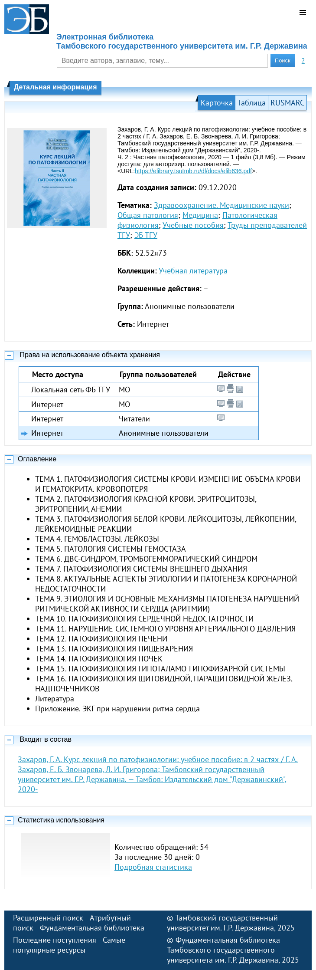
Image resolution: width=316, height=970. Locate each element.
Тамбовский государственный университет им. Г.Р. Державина (222, 923)
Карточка (217, 103)
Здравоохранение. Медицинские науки (221, 205)
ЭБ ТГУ (145, 235)
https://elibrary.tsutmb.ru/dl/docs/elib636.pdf (193, 171)
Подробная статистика (153, 867)
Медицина (200, 215)
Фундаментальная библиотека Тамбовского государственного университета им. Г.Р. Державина (223, 950)
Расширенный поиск (48, 918)
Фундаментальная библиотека (92, 928)
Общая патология (147, 215)
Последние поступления (54, 940)
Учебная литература (193, 271)
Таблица (252, 103)
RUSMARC (287, 103)
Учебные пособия (193, 225)
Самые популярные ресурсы (69, 945)
